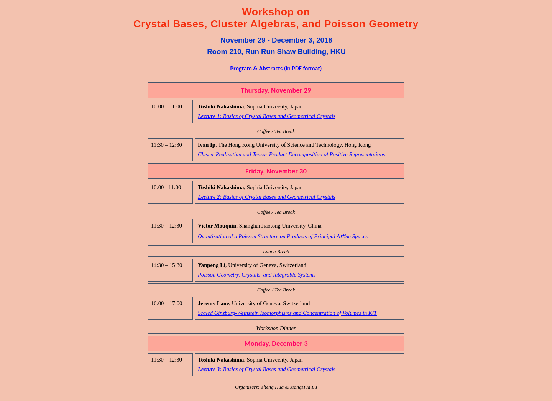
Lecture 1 (266, 116)
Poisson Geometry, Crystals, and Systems (256, 275)
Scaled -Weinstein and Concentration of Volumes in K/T (287, 313)
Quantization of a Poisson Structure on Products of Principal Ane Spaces (283, 236)
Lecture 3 (266, 369)
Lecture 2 (266, 197)
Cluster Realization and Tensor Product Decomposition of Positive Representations (291, 154)
